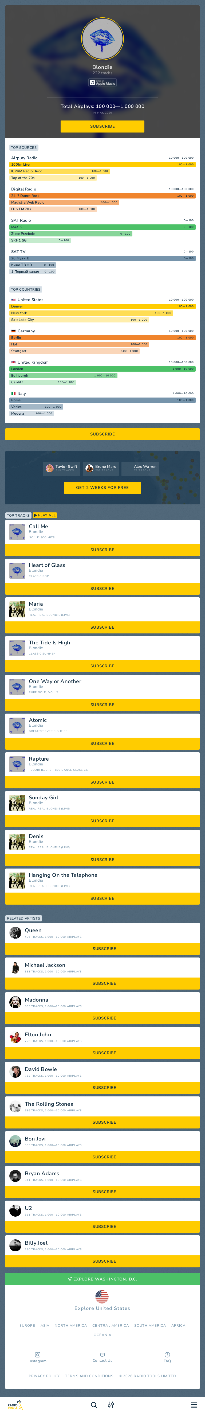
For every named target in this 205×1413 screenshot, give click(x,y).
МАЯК (16, 227)
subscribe (102, 126)
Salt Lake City (22, 319)
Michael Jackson (45, 965)
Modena (17, 413)
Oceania (102, 1335)
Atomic (37, 720)
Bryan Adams (42, 1173)
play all (45, 515)
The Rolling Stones (49, 1104)
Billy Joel (36, 1243)
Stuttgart (18, 351)
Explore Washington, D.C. (102, 1279)
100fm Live (20, 164)
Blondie (36, 531)
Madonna (37, 1000)
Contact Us (102, 1358)
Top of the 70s (23, 178)
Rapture (39, 759)
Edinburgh (19, 375)
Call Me (38, 526)
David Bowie (41, 1069)
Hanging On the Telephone (63, 875)
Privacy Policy (44, 1376)
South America (150, 1325)
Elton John (38, 1034)
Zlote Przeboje (23, 233)
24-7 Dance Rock (25, 195)
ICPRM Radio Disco (26, 171)
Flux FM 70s (21, 209)
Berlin (16, 337)
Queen (33, 930)
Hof (14, 344)
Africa (178, 1325)
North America (71, 1325)
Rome (16, 400)
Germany (26, 331)
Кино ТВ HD (21, 265)
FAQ (167, 1358)
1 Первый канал (25, 271)
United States (30, 299)
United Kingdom (33, 362)
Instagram (38, 1358)
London (17, 369)
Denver (17, 306)
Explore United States (102, 1300)
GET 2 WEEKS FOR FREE (102, 487)
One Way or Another (55, 681)
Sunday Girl (43, 797)
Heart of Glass (47, 565)
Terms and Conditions (89, 1376)
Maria (36, 604)
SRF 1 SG (19, 240)
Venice (16, 406)
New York (19, 313)
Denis (36, 836)
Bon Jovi (35, 1139)
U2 (28, 1208)
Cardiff (17, 382)
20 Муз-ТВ (20, 258)
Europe (27, 1325)
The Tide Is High (49, 642)
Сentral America (110, 1325)
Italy (22, 393)
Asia (45, 1325)
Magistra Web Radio (28, 202)
